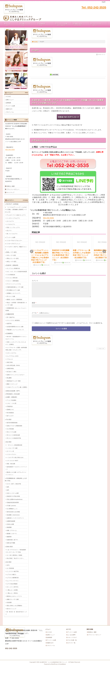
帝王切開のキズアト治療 (13, 290)
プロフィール (99, 24)
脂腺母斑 (9, 536)
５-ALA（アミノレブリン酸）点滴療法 (17, 387)
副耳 (8, 490)
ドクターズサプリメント (13, 243)
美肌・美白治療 (11, 463)
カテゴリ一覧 (70, 642)
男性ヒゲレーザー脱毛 (13, 258)
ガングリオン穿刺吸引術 (13, 268)
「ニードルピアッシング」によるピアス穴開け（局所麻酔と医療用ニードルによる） (16, 209)
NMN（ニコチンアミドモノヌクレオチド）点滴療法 (15, 343)
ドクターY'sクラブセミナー (14, 240)
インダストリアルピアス (13, 218)
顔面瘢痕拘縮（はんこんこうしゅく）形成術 (16, 309)
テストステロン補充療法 (13, 320)
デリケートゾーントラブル (14, 284)
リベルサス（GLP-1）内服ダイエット (16, 248)
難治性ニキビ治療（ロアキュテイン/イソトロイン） (15, 473)
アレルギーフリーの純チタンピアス (16, 215)
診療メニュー (28, 24)
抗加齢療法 (9, 333)
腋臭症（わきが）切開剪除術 (14, 299)
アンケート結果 (63, 24)
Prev (31, 251)
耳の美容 (8, 419)
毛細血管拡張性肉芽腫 (13, 502)
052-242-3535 (48, 218)
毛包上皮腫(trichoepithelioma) (14, 499)
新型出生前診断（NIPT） (13, 391)
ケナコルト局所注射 (12, 277)
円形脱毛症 (10, 406)
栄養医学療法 (10, 368)
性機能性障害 (10, 314)
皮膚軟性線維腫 (11, 521)
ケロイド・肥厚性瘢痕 (13, 280)
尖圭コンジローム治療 (13, 493)
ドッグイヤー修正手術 (13, 571)
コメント (35, 280)
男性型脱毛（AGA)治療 (13, 394)
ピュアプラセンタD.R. (13, 356)
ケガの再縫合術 (11, 274)
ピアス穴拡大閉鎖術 (12, 583)
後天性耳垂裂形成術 (12, 422)
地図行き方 (81, 24)
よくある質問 (70, 634)
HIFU (8, 565)
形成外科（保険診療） (12, 265)
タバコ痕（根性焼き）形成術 (14, 555)
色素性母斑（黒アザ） (13, 539)
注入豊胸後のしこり (12, 508)
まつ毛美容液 (10, 568)
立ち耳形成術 (10, 428)
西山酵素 (9, 377)
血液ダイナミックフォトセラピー (15, 374)
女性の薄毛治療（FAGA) (13, 365)
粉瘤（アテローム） (12, 530)
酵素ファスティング (12, 384)
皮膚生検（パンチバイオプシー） (15, 518)
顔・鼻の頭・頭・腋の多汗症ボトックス (16, 613)
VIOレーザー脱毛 (11, 255)
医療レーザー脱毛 (11, 252)
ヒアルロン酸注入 (11, 574)
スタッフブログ (71, 637)
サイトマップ (10, 192)
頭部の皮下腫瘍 (11, 542)
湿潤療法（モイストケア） (14, 293)
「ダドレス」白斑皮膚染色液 (14, 445)
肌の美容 (8, 442)
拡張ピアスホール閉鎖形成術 (14, 425)
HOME (35, 41)
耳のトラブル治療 (11, 432)
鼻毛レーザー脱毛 (11, 261)
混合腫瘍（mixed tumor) (13, 514)
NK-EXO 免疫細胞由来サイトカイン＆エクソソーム (16, 338)
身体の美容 (9, 546)
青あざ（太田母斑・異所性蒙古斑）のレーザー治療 (16, 304)
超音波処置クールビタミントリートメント (16, 468)
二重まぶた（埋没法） (13, 593)
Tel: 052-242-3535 (93, 7)
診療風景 (45, 24)
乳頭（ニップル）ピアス (13, 227)
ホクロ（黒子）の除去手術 (14, 483)
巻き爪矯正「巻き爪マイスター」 (15, 558)
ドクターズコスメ (11, 454)
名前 (33, 305)
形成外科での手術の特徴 (13, 496)
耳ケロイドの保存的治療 (13, 435)
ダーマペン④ (10, 451)
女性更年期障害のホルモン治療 (15, 326)
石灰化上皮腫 (10, 524)
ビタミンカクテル (11, 353)
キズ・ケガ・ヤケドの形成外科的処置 (17, 271)
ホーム (11, 24)
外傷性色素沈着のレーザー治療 (15, 287)
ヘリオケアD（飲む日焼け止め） (15, 457)
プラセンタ (10, 359)
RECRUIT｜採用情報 (12, 204)
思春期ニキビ (10, 409)
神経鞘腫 (9, 527)
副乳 (8, 487)
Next (104, 251)
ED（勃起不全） (11, 317)
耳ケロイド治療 (11, 296)
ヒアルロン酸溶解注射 (13, 577)
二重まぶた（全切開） (13, 590)
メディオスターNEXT (12, 460)
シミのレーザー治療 (12, 448)
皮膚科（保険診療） (12, 397)
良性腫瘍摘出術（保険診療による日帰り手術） (16, 479)
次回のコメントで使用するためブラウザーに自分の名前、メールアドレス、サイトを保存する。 (69, 325)
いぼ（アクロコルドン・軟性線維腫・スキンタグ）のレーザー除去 (16, 551)
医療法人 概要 (11, 186)
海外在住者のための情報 (13, 511)
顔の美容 (8, 562)
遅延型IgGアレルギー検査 (14, 381)
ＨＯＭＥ (8, 96)
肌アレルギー (10, 415)
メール (34, 315)
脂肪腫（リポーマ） (12, 533)
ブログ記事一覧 (71, 640)
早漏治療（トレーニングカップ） (15, 329)
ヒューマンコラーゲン (13, 580)
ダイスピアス (10, 221)
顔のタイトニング (11, 608)
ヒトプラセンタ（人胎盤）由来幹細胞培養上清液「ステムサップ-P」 (16, 348)
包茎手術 (9, 323)
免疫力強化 (10, 362)
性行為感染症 (10, 412)
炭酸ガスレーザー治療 (13, 599)
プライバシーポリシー (13, 189)
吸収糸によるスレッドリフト (14, 596)
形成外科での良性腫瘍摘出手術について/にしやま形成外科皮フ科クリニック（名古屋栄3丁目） (61, 255)
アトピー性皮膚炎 (11, 400)
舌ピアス (9, 230)
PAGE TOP (100, 351)
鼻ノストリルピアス (12, 233)
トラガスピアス (11, 224)
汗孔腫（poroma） (12, 505)
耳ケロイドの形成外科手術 (14, 438)
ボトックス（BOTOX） (13, 587)
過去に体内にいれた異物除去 (14, 605)
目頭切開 (9, 602)
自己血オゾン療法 (11, 371)
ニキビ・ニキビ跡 (11, 403)
